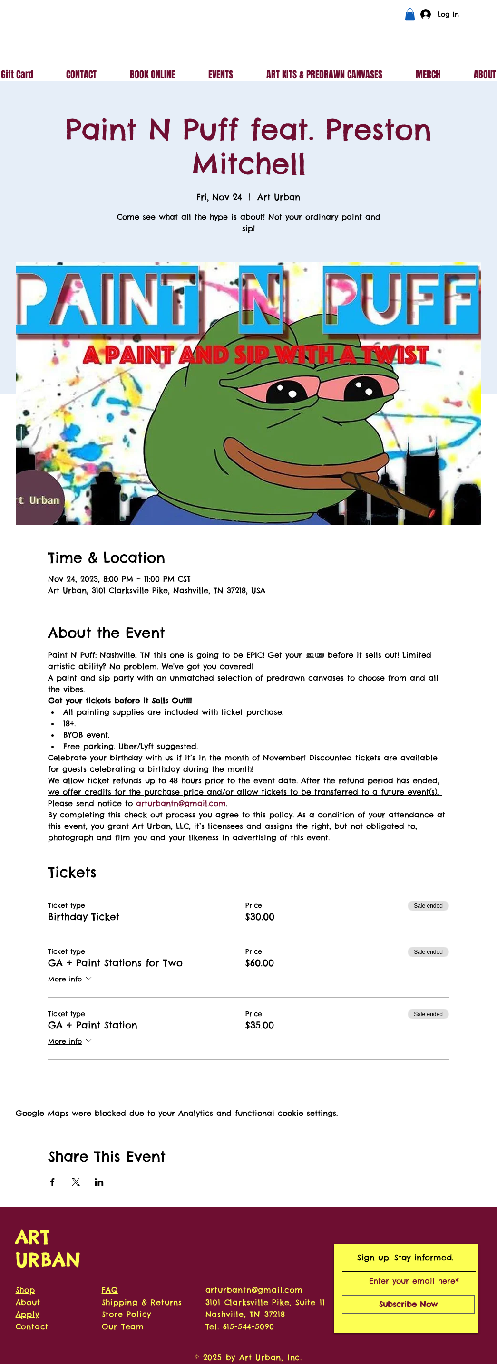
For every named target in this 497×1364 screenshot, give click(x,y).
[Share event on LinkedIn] (99, 1182)
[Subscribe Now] (408, 1304)
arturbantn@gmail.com (254, 1290)
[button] (410, 14)
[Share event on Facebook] (52, 1182)
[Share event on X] (75, 1182)
